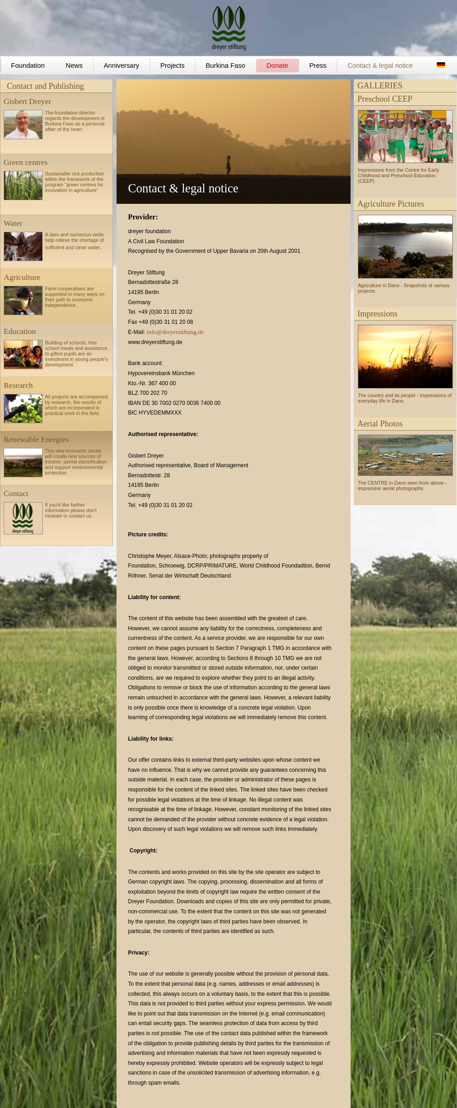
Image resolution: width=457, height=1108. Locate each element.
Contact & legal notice (380, 65)
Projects (172, 65)
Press (317, 65)
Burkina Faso (225, 65)
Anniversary (121, 65)
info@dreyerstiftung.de (175, 331)
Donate (277, 65)
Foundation (28, 65)
